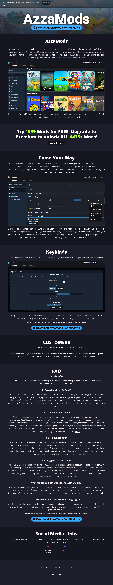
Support (70, 567)
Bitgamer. (36, 357)
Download (46, 3)
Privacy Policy (58, 567)
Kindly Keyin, (22, 357)
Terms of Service (45, 567)
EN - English (36, 2)
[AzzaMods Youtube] (60, 575)
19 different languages (46, 504)
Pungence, (98, 354)
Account (28, 2)
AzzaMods (8, 2)
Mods (22, 2)
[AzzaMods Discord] (53, 575)
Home (18, 2)
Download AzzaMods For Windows (56, 27)
